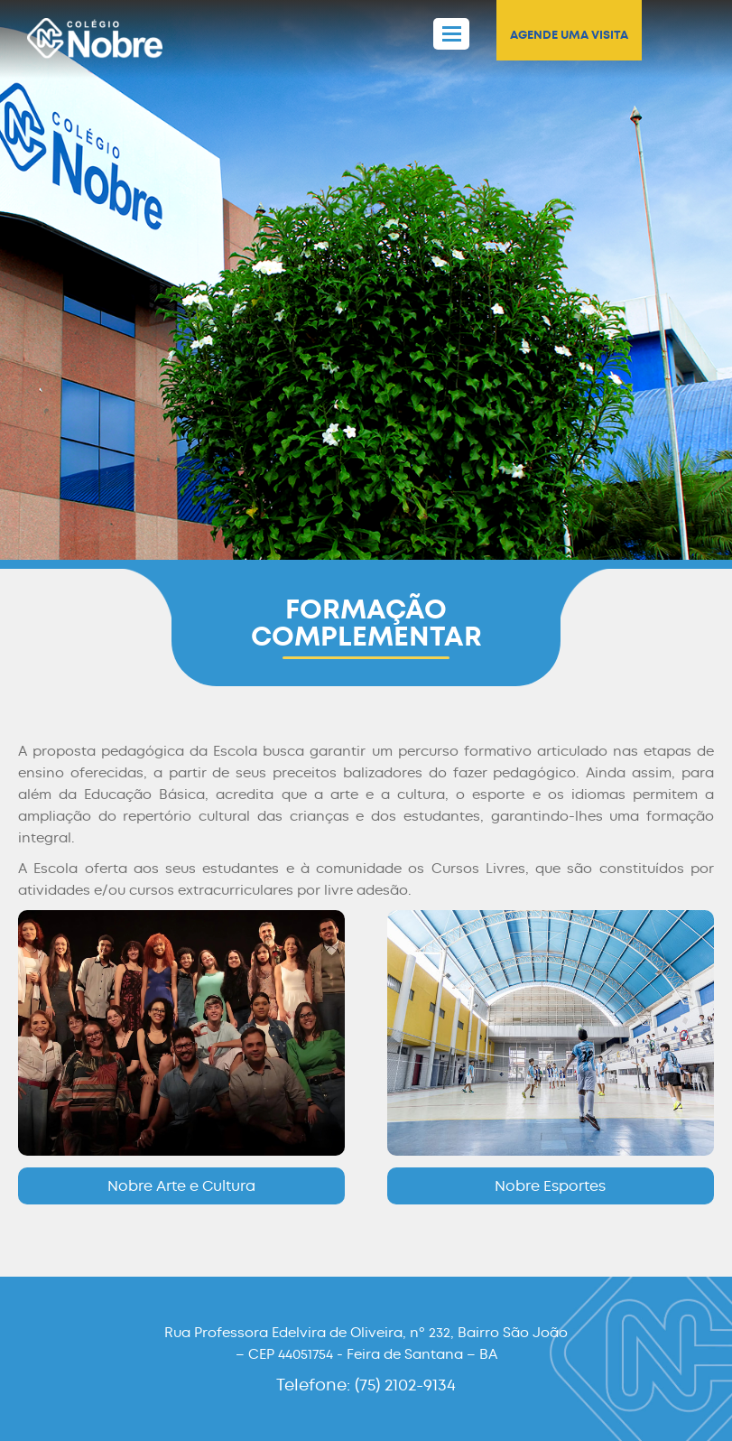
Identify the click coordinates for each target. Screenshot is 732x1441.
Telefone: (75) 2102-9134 (366, 1385)
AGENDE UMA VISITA (569, 34)
